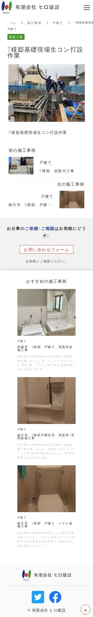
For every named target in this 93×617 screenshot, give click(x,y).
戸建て (58, 22)
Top (13, 22)
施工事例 (34, 22)
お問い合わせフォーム (46, 249)
